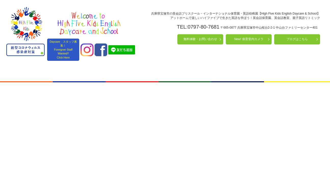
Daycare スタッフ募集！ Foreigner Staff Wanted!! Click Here (63, 49)
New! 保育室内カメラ (248, 39)
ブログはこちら (297, 39)
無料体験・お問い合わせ (200, 39)
